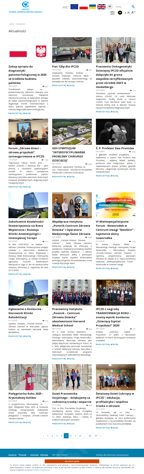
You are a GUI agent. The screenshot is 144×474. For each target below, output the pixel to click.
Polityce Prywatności (41, 470)
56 (90, 435)
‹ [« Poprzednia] (43, 435)
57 (96, 435)
